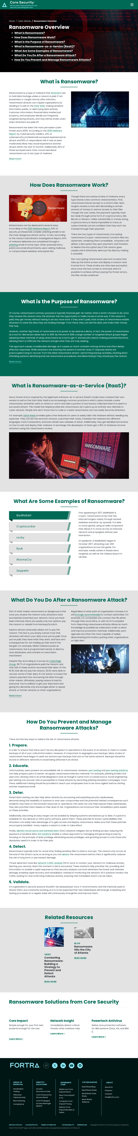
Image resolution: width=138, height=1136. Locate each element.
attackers (56, 93)
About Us (109, 1087)
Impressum (82, 1125)
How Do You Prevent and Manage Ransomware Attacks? (52, 60)
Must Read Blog (88, 1086)
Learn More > (16, 1039)
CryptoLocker (26, 526)
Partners (108, 1090)
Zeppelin (22, 571)
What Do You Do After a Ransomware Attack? (45, 55)
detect (65, 854)
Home (12, 21)
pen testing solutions (117, 770)
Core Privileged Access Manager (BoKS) (43, 1103)
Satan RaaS (29, 415)
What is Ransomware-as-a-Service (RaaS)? (44, 46)
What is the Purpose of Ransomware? (39, 42)
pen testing (95, 770)
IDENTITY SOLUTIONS (41, 1083)
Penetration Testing (18, 1090)
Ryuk (19, 548)
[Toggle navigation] (132, 4)
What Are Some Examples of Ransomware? (43, 51)
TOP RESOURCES (89, 1082)
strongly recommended (87, 614)
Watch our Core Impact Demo (66, 1090)
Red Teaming (19, 1100)
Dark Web (39, 105)
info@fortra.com (112, 1097)
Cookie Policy (31, 1125)
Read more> (15, 158)
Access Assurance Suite (43, 1090)
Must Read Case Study (89, 1094)
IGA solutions (44, 834)
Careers (108, 1094)
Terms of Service (48, 1125)
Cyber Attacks (24, 21)
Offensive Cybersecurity (19, 1096)
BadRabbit (23, 515)
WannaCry (24, 559)
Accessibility (68, 1125)
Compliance (18, 1104)
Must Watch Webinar (87, 1100)
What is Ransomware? (29, 33)
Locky (20, 537)
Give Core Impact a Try (66, 1096)
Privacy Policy (15, 1125)
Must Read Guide (89, 1090)
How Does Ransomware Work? (35, 37)
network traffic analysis (50, 863)
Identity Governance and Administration (38, 830)
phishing (13, 244)
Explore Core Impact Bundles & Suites (66, 1110)
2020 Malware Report (38, 228)
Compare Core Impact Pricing (66, 1102)
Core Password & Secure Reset (43, 1096)
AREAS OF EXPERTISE (18, 1083)
